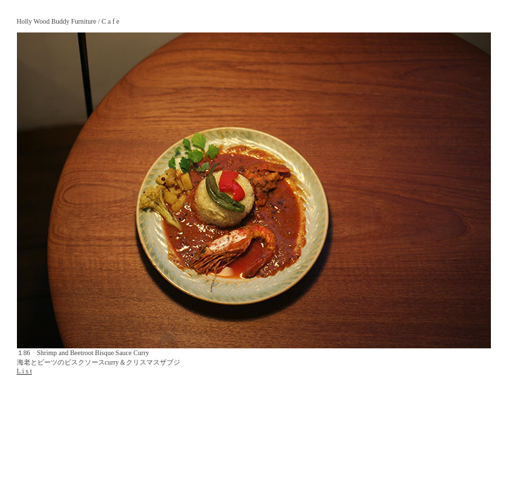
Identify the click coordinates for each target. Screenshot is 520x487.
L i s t (24, 371)
